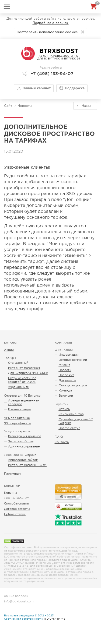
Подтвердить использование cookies (47, 32)
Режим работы (51, 67)
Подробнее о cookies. (51, 23)
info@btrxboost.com (18, 601)
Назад (86, 106)
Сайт (8, 106)
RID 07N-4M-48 (54, 618)
